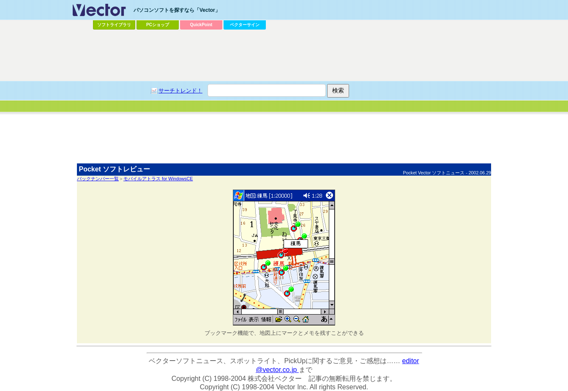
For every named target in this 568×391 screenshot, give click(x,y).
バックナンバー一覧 (98, 178)
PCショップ (157, 24)
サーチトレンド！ (180, 90)
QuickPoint (201, 24)
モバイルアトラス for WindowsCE (158, 178)
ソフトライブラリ (114, 24)
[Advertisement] (284, 137)
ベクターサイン (244, 24)
